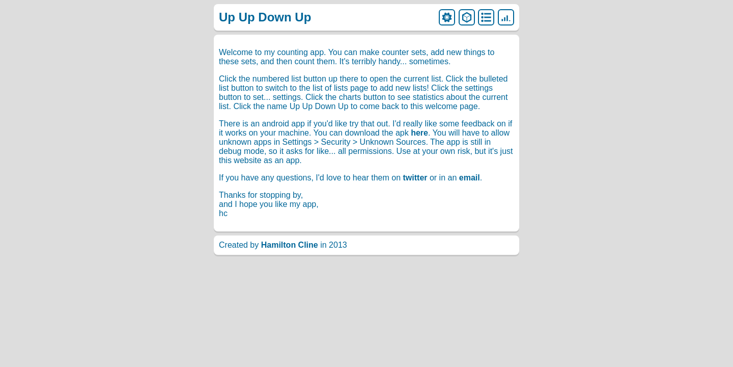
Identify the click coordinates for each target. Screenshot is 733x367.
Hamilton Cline (289, 245)
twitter (415, 177)
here (419, 132)
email (469, 177)
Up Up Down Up (265, 17)
